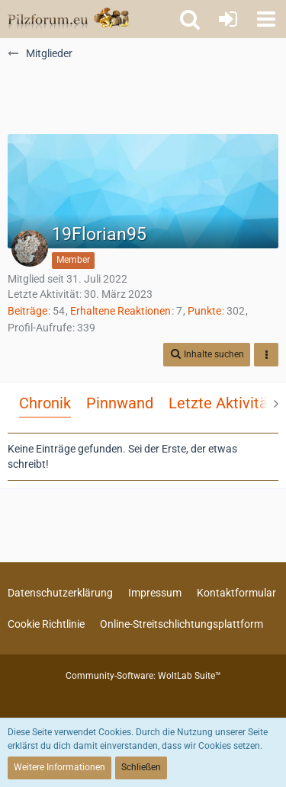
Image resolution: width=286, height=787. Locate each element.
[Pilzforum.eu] (68, 19)
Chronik (45, 403)
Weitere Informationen (59, 767)
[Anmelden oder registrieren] (228, 19)
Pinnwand (119, 403)
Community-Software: (143, 675)
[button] (266, 19)
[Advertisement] (143, 96)
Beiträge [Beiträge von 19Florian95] (27, 311)
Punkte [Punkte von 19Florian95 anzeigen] (204, 311)
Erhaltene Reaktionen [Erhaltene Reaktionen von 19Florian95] (120, 311)
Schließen (141, 767)
